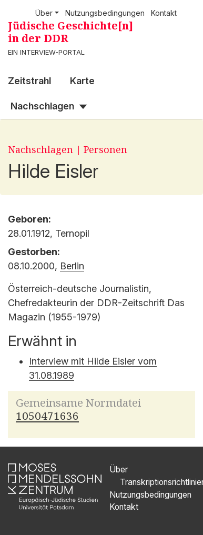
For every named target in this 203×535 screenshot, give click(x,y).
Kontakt (164, 12)
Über (118, 470)
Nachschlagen (42, 106)
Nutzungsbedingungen (105, 12)
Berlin (72, 265)
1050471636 (47, 415)
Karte (82, 80)
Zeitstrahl (29, 80)
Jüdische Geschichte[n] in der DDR (70, 31)
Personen (105, 149)
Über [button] (44, 12)
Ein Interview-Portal (46, 52)
